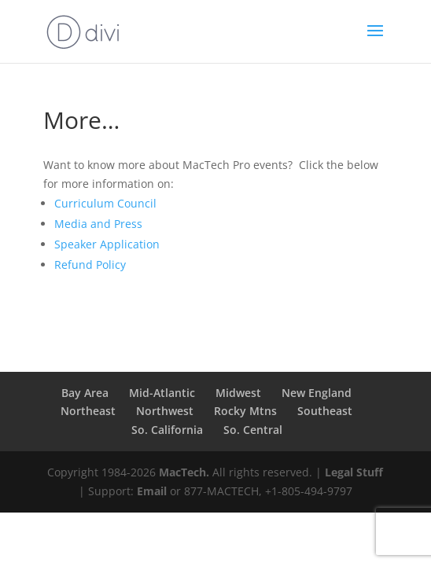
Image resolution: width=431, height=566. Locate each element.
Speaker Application (107, 244)
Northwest (164, 410)
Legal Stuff (354, 472)
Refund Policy (90, 264)
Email (152, 490)
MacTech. (184, 472)
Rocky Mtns (245, 410)
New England (317, 392)
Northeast (88, 410)
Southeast (324, 410)
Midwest (238, 392)
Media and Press (98, 223)
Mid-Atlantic (162, 392)
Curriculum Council (105, 203)
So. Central (252, 429)
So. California (167, 429)
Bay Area (85, 392)
